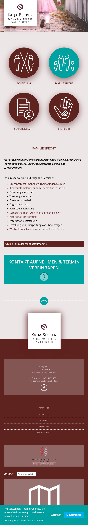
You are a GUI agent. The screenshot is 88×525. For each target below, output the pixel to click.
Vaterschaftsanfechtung (23, 216)
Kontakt (44, 420)
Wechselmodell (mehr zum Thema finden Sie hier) (37, 229)
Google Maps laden (26, 474)
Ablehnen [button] (56, 515)
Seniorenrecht (24, 111)
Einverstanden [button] (74, 515)
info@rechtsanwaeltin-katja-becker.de (44, 381)
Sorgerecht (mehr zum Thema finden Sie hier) (35, 212)
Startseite (44, 408)
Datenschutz (44, 432)
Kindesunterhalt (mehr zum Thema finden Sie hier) (38, 188)
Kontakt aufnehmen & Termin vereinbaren (44, 265)
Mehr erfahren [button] (35, 520)
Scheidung (24, 66)
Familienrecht (64, 66)
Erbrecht (64, 111)
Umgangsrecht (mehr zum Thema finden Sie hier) (37, 184)
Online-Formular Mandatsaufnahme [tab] (26, 244)
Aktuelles (44, 414)
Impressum (43, 426)
